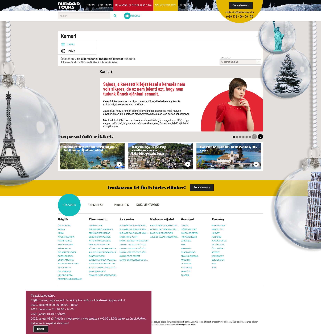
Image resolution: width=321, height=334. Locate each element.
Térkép (67, 51)
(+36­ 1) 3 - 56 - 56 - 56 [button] (239, 16)
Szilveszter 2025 (165, 5)
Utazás (90, 5)
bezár (40, 329)
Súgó (183, 5)
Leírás (67, 44)
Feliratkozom (241, 5)
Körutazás (105, 5)
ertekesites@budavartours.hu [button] (239, 12)
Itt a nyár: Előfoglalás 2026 (133, 5)
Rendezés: (225, 58)
